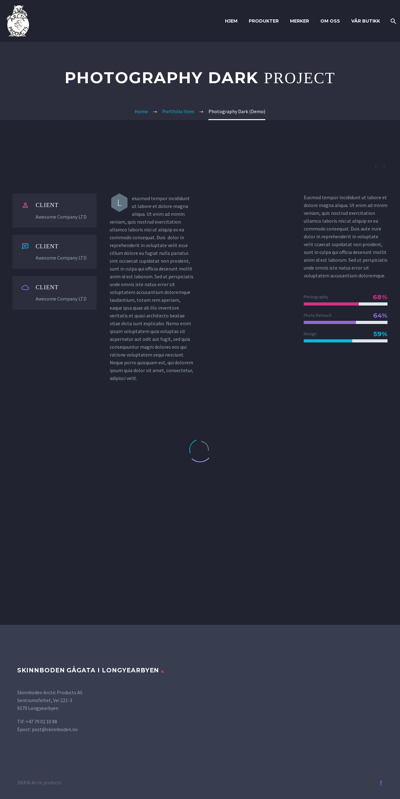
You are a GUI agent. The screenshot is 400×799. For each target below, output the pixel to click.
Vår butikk (365, 21)
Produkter (264, 21)
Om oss (330, 21)
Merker (299, 21)
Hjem (231, 21)
